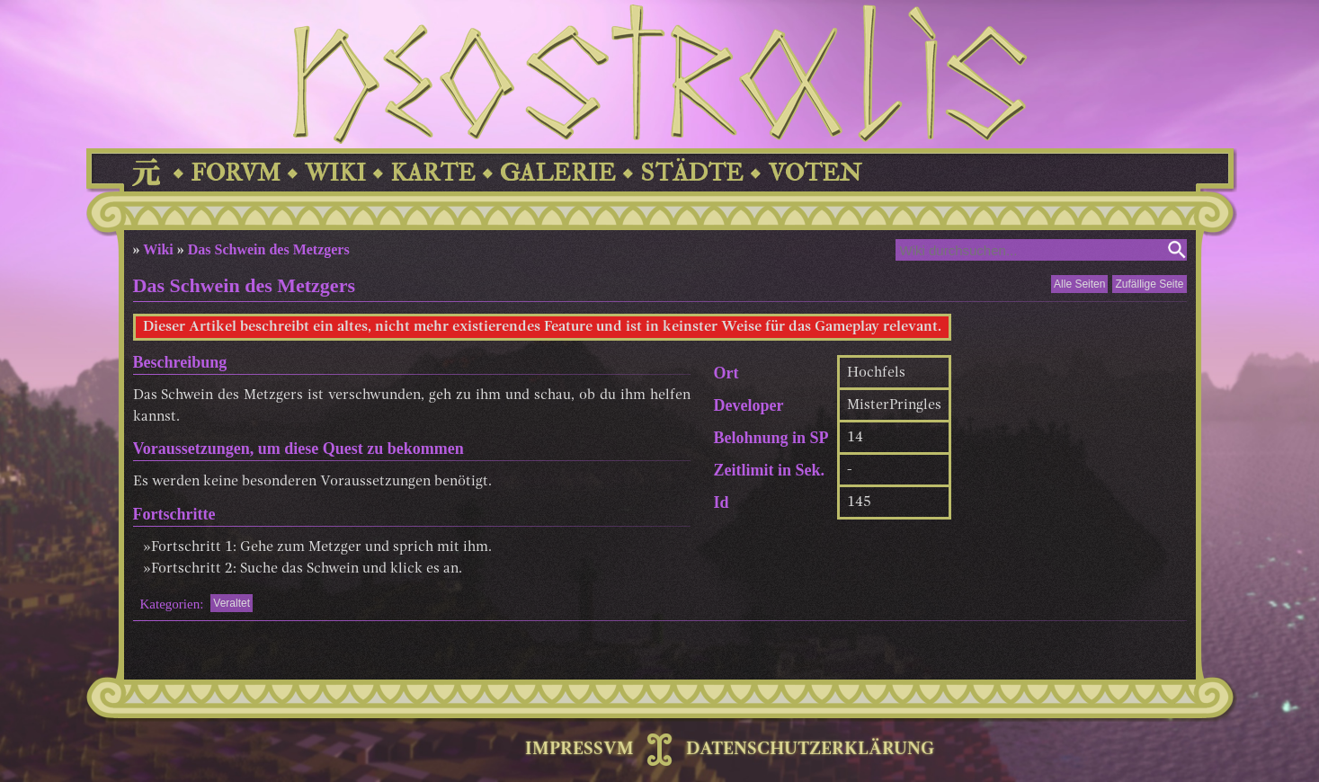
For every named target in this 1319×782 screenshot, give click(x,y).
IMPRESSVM (579, 750)
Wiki (158, 249)
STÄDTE (692, 173)
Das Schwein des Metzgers (269, 249)
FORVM (236, 173)
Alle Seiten (1079, 284)
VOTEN (814, 173)
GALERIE (558, 173)
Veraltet (231, 603)
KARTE (433, 173)
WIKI (335, 173)
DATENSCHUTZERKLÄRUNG (810, 750)
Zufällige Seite (1149, 284)
